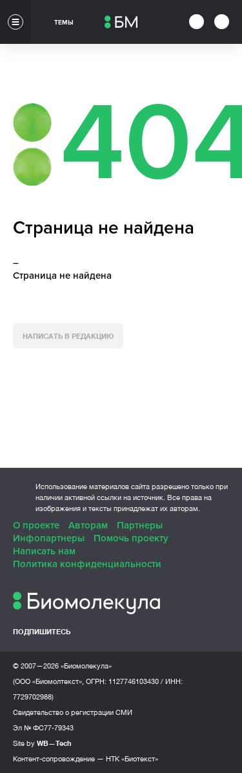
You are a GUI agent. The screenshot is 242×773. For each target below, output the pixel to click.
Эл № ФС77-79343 (43, 728)
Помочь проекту (131, 538)
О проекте (36, 525)
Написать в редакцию (68, 336)
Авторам (88, 525)
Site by (42, 743)
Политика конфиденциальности (87, 564)
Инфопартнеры (49, 538)
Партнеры (140, 525)
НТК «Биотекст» (132, 759)
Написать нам (44, 551)
